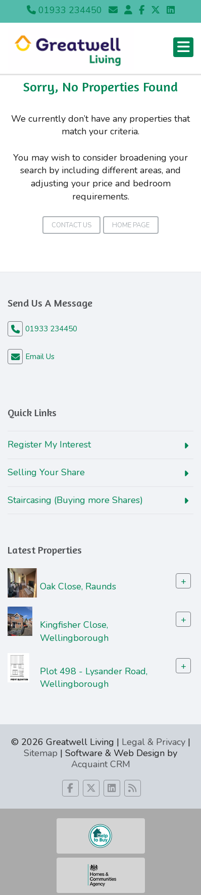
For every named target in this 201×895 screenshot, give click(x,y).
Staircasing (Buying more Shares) (75, 500)
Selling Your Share (46, 472)
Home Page (130, 225)
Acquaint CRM (100, 764)
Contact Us (71, 225)
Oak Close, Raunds (78, 586)
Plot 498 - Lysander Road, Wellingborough (93, 677)
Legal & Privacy (153, 742)
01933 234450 (64, 10)
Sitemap (41, 753)
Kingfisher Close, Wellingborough (74, 631)
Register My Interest (49, 444)
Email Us (40, 357)
